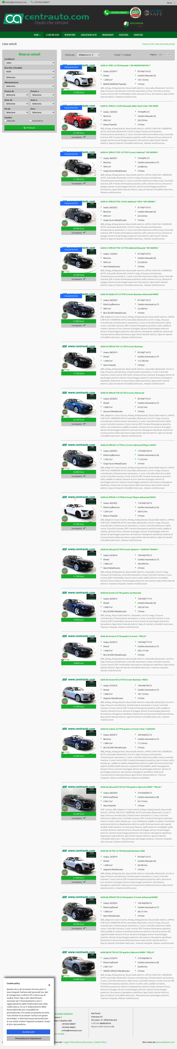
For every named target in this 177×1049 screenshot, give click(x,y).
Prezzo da (9, 91)
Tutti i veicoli (156, 44)
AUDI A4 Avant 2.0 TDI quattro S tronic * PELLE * (123, 636)
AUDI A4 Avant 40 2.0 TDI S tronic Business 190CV (124, 680)
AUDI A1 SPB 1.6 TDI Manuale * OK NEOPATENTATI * (125, 65)
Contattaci (138, 34)
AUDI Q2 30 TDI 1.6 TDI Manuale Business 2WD (122, 851)
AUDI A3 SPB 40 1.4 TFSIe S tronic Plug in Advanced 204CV (128, 497)
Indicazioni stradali (55, 1034)
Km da (7, 109)
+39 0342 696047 (41, 2)
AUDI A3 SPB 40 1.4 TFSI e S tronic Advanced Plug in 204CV (128, 445)
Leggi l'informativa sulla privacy (78, 1042)
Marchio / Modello (13, 68)
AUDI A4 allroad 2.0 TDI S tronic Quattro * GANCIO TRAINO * (129, 549)
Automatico (38, 121)
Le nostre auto (52, 34)
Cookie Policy (100, 1042)
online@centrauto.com (16, 2)
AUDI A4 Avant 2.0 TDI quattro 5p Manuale (120, 593)
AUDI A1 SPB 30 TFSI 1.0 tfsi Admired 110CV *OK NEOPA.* (128, 201)
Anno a (33, 100)
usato (166, 44)
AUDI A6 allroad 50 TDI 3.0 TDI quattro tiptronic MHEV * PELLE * (131, 787)
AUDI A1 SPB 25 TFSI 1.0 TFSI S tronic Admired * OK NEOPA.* (129, 152)
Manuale (11, 121)
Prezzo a (34, 91)
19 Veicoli (29, 128)
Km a (32, 109)
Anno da (8, 100)
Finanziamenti (108, 34)
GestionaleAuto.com (165, 1042)
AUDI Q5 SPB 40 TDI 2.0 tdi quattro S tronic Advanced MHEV (129, 897)
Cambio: (8, 117)
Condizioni (9, 59)
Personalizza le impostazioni (28, 1038)
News (169, 3)
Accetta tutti (28, 1032)
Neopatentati (70, 34)
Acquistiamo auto (89, 34)
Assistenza (123, 34)
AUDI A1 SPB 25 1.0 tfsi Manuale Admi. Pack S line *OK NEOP (129, 106)
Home (37, 34)
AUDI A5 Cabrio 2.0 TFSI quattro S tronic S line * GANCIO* (127, 729)
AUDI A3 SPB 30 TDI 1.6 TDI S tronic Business (121, 346)
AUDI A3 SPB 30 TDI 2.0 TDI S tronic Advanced (122, 393)
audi (173, 44)
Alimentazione (11, 82)
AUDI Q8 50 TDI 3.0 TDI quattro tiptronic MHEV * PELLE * (127, 952)
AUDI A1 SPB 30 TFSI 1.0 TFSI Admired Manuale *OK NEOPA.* (129, 248)
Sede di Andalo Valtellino (61, 1013)
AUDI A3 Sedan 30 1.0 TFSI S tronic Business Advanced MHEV (129, 294)
